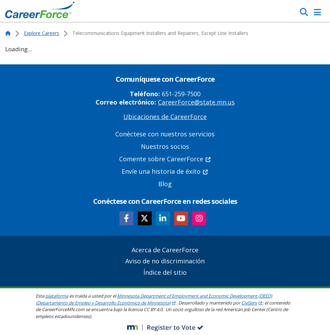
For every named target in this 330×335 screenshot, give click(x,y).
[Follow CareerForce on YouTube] (181, 218)
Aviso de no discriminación (165, 261)
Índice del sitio (165, 272)
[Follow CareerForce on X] (145, 218)
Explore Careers (41, 33)
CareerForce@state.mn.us (196, 102)
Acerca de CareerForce (165, 250)
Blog (165, 184)
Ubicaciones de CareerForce (165, 116)
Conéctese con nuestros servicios (165, 134)
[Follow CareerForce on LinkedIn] (163, 218)
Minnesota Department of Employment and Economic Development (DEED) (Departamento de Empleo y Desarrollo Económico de (154, 299)
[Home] (39, 12)
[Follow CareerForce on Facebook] (126, 218)
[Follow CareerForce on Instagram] (199, 218)
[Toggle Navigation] (317, 12)
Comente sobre (165, 159)
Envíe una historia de (165, 171)
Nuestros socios (165, 146)
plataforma (56, 296)
